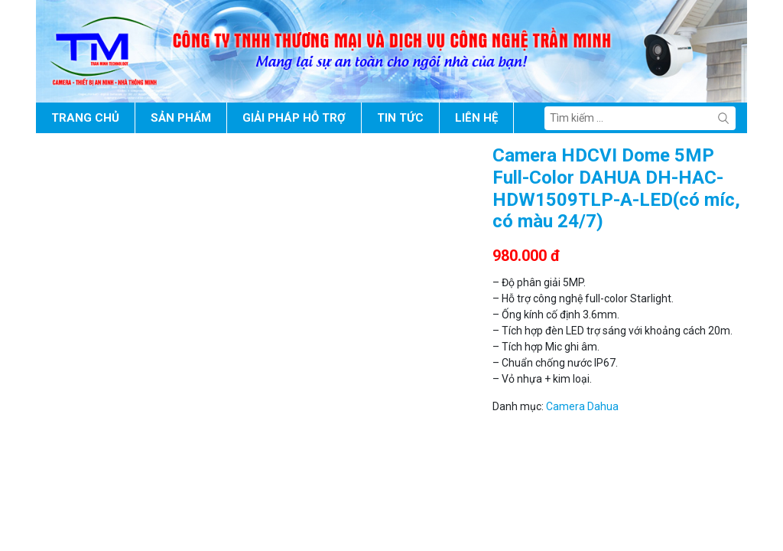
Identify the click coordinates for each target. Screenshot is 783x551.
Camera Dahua (582, 406)
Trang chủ (85, 118)
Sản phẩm (181, 118)
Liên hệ (476, 118)
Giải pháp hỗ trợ (294, 118)
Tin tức (400, 118)
